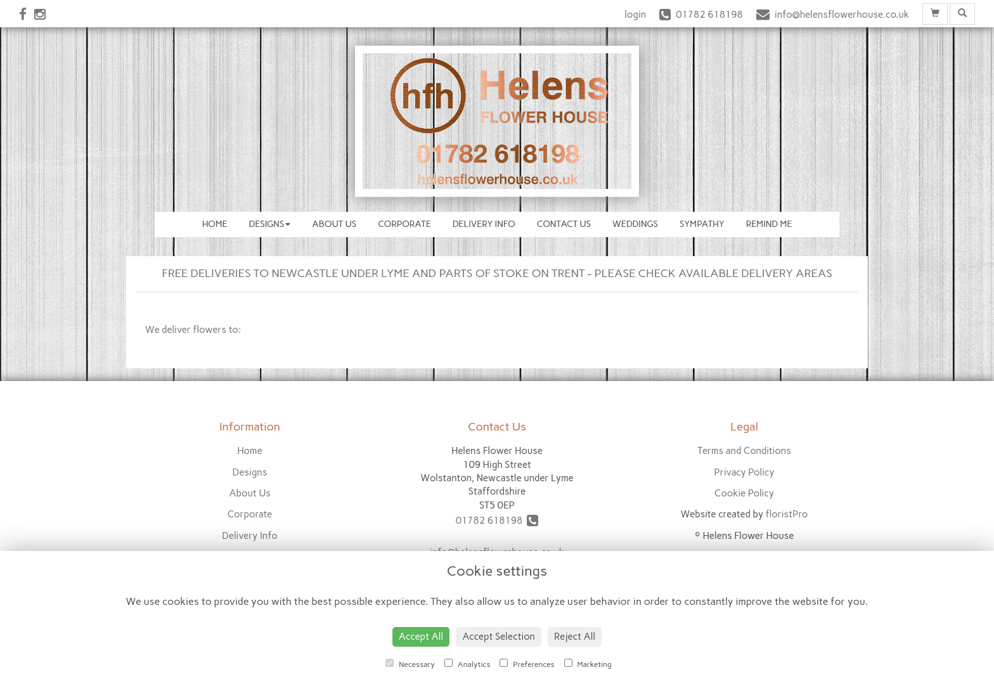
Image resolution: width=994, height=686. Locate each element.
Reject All (574, 636)
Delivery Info (484, 224)
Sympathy (702, 224)
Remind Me (769, 224)
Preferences (527, 664)
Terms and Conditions (744, 450)
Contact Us (564, 224)
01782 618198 (497, 520)
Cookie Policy (744, 493)
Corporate (404, 224)
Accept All (421, 636)
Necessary (410, 664)
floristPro (786, 514)
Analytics (467, 664)
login (635, 14)
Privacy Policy (744, 472)
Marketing (588, 664)
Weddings (635, 224)
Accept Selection (498, 636)
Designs (270, 224)
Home (215, 224)
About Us (334, 224)
